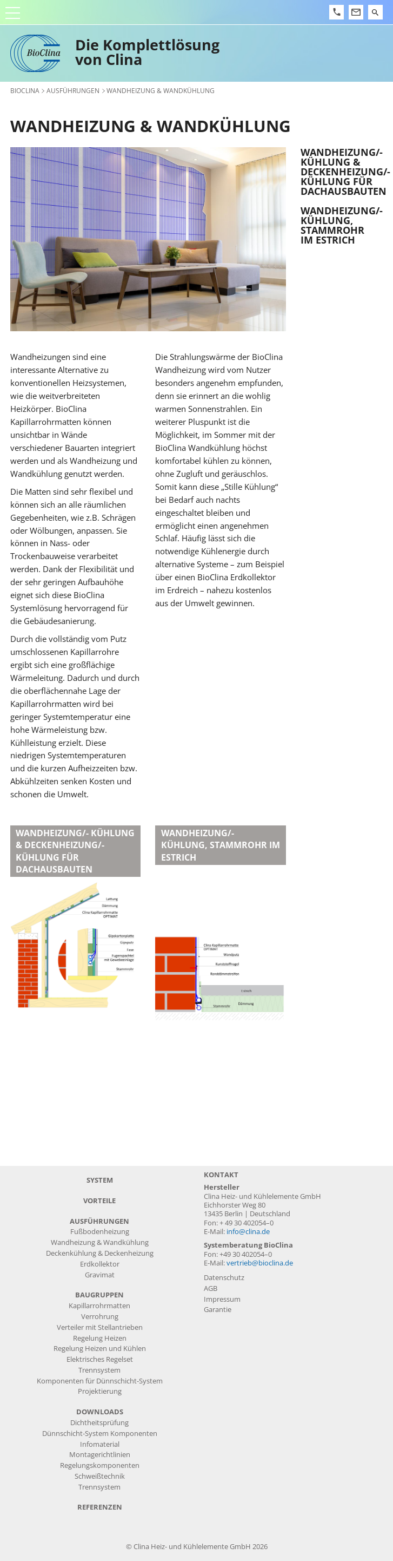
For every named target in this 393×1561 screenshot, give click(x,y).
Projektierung (100, 1391)
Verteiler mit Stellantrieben (100, 1327)
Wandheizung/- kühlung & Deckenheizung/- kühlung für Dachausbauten (342, 172)
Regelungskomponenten (99, 1465)
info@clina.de (248, 1231)
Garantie (217, 1309)
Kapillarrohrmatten (99, 1305)
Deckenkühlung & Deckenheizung (100, 1253)
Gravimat (100, 1275)
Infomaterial (99, 1444)
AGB (210, 1288)
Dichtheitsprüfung (99, 1422)
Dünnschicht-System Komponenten (99, 1433)
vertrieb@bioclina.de (260, 1263)
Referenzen (99, 1507)
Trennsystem (99, 1370)
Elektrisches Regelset (99, 1359)
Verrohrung (99, 1316)
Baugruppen (99, 1295)
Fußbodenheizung (99, 1231)
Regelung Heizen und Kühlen (100, 1348)
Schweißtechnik (100, 1476)
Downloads (99, 1411)
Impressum (222, 1299)
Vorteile (99, 1200)
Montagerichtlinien (99, 1454)
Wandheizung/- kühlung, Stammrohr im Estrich (342, 225)
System (99, 1180)
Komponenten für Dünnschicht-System (100, 1381)
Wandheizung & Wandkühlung (100, 1242)
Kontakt (221, 1174)
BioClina (24, 90)
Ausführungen (72, 90)
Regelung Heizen (99, 1338)
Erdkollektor (99, 1264)
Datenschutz (224, 1277)
